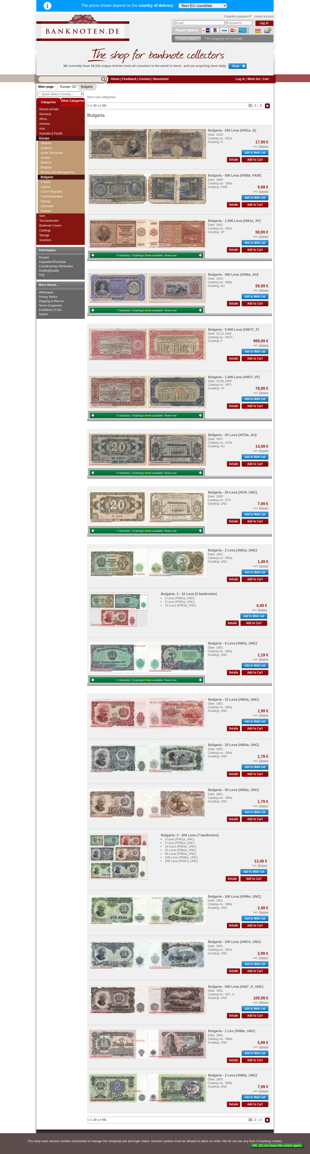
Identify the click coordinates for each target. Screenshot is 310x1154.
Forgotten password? (238, 16)
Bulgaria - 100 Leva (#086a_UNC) (234, 896)
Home (115, 79)
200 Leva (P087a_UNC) (181, 861)
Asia (42, 128)
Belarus (46, 162)
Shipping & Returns (51, 301)
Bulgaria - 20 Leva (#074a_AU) (232, 435)
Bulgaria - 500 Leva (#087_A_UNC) (235, 987)
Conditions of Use (50, 310)
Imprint (43, 314)
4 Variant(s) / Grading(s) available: (146, 255)
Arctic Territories (52, 153)
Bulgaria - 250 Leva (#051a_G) (232, 130)
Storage (44, 235)
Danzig (45, 201)
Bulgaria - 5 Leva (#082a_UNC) (232, 643)
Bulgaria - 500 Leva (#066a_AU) (233, 274)
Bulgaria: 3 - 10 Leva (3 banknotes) (189, 594)
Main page (46, 86)
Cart (266, 79)
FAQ (42, 275)
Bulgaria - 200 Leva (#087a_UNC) (234, 942)
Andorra (46, 148)
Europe (65, 86)
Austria (45, 157)
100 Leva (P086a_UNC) (181, 857)
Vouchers (45, 240)
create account (263, 16)
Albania (46, 143)
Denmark (47, 206)
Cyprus (46, 186)
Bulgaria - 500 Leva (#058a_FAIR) (234, 175)
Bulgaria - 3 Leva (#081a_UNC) (232, 550)
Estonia (46, 211)
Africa (43, 119)
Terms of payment (50, 305)
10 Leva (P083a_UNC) (180, 605)
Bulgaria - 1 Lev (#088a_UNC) (231, 1031)
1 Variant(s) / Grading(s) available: (146, 310)
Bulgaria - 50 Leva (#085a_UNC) (233, 790)
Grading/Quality (49, 270)
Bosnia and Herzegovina (57, 172)
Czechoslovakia (51, 196)
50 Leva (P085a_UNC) (180, 854)
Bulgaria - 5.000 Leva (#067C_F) (233, 329)
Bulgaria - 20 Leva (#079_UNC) (232, 492)
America (44, 124)
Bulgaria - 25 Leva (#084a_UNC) (233, 745)
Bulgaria (83, 86)
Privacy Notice (48, 296)
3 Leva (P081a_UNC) (179, 598)
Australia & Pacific (51, 133)
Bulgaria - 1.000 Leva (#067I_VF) (234, 377)
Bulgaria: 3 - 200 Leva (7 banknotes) (190, 835)
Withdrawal (46, 292)
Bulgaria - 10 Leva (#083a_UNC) (233, 699)
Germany (45, 114)
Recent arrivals (49, 109)
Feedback (129, 79)
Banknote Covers (50, 225)
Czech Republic (51, 191)
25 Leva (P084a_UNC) (180, 850)
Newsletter (161, 79)
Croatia (46, 182)
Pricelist (44, 257)
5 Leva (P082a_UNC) (179, 602)
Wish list (253, 79)
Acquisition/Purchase (52, 262)
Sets (42, 216)
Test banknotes (49, 220)
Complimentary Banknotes (56, 266)
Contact (145, 79)
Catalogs (45, 230)
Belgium (46, 167)
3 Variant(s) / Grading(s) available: (146, 415)
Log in (240, 79)
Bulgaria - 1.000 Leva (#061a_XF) (234, 221)
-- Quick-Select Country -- (61, 94)
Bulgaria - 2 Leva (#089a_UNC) (232, 1075)
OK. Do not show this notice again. (277, 1145)
